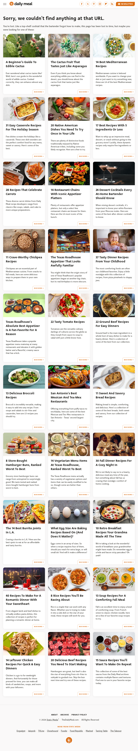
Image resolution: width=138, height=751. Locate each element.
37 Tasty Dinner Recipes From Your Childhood (112, 259)
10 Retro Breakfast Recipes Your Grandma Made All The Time (111, 532)
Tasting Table (102, 730)
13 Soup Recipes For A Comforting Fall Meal (111, 598)
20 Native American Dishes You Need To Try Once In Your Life (67, 129)
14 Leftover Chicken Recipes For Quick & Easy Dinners (23, 664)
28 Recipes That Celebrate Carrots (24, 192)
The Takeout (115, 730)
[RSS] (112, 4)
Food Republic (76, 730)
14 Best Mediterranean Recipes (111, 64)
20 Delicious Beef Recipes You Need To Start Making (69, 662)
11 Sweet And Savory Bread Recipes (110, 395)
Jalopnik (31, 730)
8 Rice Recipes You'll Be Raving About (67, 598)
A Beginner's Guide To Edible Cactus (21, 64)
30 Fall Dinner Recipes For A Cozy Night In (114, 463)
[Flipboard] (106, 4)
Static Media (52, 719)
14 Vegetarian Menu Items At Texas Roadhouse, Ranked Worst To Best (69, 465)
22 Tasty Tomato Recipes (68, 322)
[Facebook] (81, 4)
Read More (38, 92)
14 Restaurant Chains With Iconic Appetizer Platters (66, 194)
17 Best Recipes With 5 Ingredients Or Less (111, 127)
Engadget (21, 730)
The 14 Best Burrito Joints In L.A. (23, 530)
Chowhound (52, 730)
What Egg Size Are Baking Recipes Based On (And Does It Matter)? (69, 532)
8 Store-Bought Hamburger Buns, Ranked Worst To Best (23, 465)
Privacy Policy (79, 714)
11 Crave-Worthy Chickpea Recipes (24, 259)
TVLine (41, 730)
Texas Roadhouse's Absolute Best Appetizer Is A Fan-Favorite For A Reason (23, 328)
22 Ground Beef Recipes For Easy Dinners (112, 324)
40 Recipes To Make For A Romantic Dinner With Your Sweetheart (23, 600)
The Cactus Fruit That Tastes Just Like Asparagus (69, 64)
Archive (64, 714)
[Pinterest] (94, 4)
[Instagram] (100, 4)
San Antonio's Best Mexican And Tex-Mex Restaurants (66, 397)
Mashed (89, 730)
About (54, 714)
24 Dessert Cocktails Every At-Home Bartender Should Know (114, 194)
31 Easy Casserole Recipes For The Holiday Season (23, 127)
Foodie (64, 730)
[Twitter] (88, 4)
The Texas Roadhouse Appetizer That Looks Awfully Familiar (66, 261)
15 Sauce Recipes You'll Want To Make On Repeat (113, 662)
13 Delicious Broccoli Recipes (20, 395)
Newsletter (125, 4)
